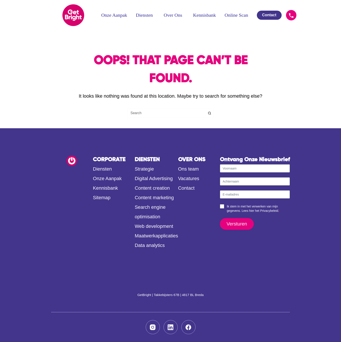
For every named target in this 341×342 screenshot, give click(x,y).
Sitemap (101, 197)
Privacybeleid (269, 210)
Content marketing (154, 197)
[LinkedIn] (171, 327)
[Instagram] (153, 327)
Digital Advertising (154, 178)
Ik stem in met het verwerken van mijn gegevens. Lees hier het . (253, 209)
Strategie (144, 169)
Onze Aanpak (114, 15)
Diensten (145, 15)
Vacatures (188, 178)
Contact (186, 188)
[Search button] (209, 113)
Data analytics (150, 245)
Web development (154, 226)
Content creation (152, 188)
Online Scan (236, 15)
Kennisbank (204, 15)
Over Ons (174, 15)
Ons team (188, 169)
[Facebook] (188, 327)
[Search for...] (166, 113)
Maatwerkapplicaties (156, 235)
